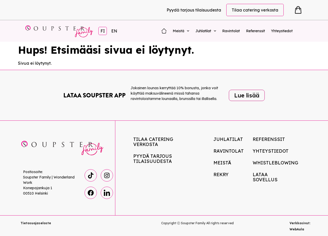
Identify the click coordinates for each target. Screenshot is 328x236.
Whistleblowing (274, 163)
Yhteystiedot (282, 31)
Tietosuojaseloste (35, 223)
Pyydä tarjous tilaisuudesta (194, 10)
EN (114, 30)
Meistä (181, 30)
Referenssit (255, 31)
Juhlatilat (206, 30)
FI (102, 30)
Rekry (221, 174)
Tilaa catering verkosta (255, 10)
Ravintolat (231, 31)
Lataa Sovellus (265, 177)
